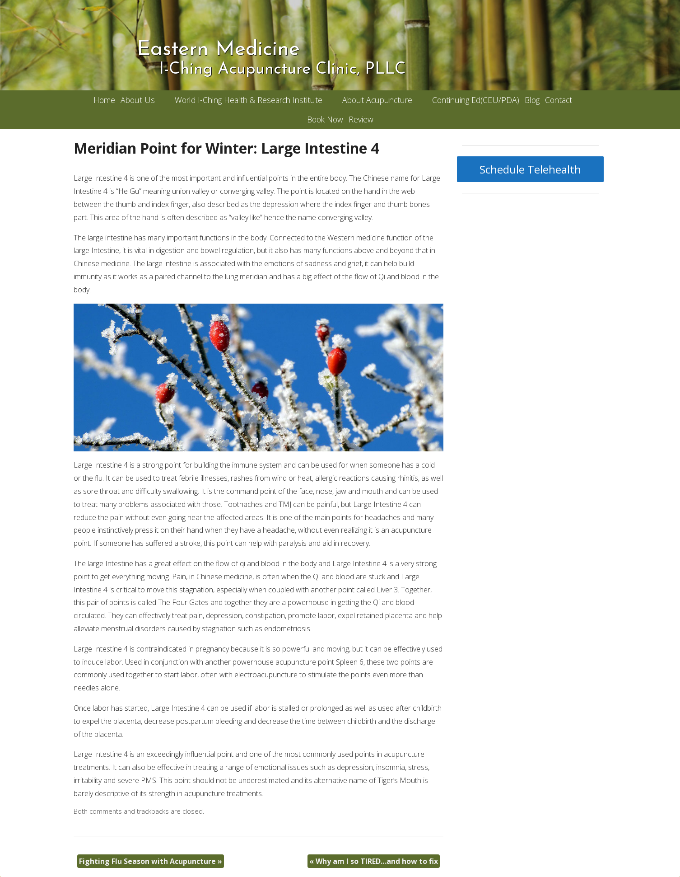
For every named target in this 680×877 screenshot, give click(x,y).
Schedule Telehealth (530, 169)
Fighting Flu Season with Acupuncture (150, 861)
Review (361, 119)
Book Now (325, 119)
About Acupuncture (377, 99)
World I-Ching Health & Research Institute (248, 99)
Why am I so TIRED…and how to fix (373, 861)
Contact (558, 99)
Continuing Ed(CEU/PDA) (475, 99)
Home (104, 99)
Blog (532, 99)
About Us (138, 99)
